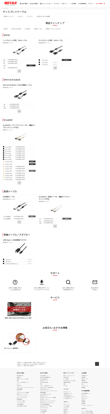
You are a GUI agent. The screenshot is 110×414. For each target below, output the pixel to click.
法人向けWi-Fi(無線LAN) (45, 377)
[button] (97, 364)
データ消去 (42, 412)
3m (4, 61)
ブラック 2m (44, 62)
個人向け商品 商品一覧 (22, 406)
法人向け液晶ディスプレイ (45, 394)
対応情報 (65, 409)
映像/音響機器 (20, 389)
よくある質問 (66, 406)
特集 (64, 384)
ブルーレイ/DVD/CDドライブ (23, 382)
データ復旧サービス (68, 398)
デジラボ (65, 385)
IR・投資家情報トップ (86, 393)
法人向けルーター (44, 380)
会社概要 (83, 377)
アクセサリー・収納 (21, 401)
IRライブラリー (85, 396)
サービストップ (67, 391)
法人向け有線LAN (43, 379)
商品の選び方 (66, 377)
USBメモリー (19, 385)
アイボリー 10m (8, 166)
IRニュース (84, 395)
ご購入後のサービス (68, 395)
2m (4, 63)
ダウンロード (66, 408)
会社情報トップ (85, 375)
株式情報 (83, 403)
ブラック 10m (8, 147)
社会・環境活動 (85, 382)
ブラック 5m (8, 149)
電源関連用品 (19, 399)
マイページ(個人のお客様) (87, 411)
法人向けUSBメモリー (44, 389)
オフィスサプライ (44, 409)
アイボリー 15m (8, 164)
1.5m (5, 65)
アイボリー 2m (8, 173)
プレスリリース (85, 385)
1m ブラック (8, 261)
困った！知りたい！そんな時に (69, 380)
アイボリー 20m (8, 161)
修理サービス (66, 411)
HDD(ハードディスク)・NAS (22, 379)
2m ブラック (8, 259)
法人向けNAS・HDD (44, 382)
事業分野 (83, 380)
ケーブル (18, 390)
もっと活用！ (66, 379)
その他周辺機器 (20, 404)
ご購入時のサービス (68, 393)
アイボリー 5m (8, 168)
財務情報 (83, 402)
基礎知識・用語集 (67, 382)
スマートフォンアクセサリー (23, 396)
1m (4, 67)
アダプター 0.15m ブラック (12, 263)
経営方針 (83, 400)
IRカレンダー (84, 398)
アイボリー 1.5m (8, 175)
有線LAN (18, 377)
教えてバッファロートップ (69, 375)
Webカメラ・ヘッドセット (22, 394)
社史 (82, 384)
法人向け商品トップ (44, 375)
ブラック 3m (44, 60)
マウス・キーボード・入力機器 (23, 392)
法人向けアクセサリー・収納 (46, 406)
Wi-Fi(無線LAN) (20, 375)
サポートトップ (67, 404)
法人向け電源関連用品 (44, 404)
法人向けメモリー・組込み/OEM (46, 387)
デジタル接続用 (6, 218)
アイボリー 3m (8, 171)
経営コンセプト (85, 379)
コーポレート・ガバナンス (87, 405)
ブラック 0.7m (8, 159)
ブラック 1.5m (8, 155)
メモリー (18, 384)
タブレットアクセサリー (22, 397)
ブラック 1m (44, 64)
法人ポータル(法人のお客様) (87, 413)
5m (4, 59)
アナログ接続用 (6, 216)
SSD (18, 380)
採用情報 (83, 387)
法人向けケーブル (44, 396)
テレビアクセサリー (21, 402)
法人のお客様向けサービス (69, 396)
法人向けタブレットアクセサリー (47, 402)
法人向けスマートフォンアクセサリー (48, 401)
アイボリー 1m (8, 177)
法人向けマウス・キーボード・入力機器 (48, 397)
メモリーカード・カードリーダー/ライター (25, 387)
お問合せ (65, 413)
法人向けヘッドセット (44, 399)
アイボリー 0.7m (8, 179)
